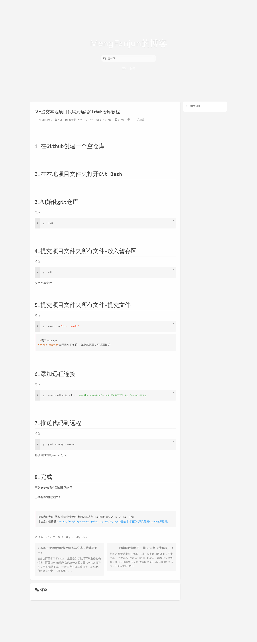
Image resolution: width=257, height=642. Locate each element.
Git (60, 119)
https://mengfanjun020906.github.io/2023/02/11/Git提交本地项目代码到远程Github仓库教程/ (113, 521)
